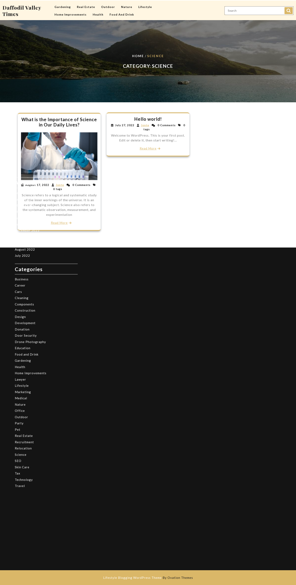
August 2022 (25, 188)
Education (22, 287)
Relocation (23, 387)
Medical (21, 337)
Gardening (62, 6)
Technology (24, 418)
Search (288, 9)
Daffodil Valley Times (21, 9)
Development (25, 262)
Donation (22, 268)
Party (19, 362)
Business (22, 218)
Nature (126, 6)
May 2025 (23, 144)
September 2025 (27, 132)
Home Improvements (70, 13)
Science (21, 393)
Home (138, 56)
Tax (17, 412)
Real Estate (86, 6)
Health (98, 13)
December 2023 (27, 170)
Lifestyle (145, 6)
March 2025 (24, 151)
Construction (25, 249)
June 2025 (23, 138)
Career (20, 224)
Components (24, 243)
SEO (18, 400)
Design (20, 256)
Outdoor (108, 6)
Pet (17, 368)
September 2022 (27, 182)
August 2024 (25, 157)
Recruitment (24, 381)
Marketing (23, 331)
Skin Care (22, 406)
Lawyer (20, 318)
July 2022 (22, 195)
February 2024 (26, 163)
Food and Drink (122, 13)
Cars (18, 231)
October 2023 (26, 176)
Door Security (26, 274)
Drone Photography (30, 281)
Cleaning (22, 237)
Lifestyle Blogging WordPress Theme (148, 577)
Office (20, 350)
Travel (20, 425)
